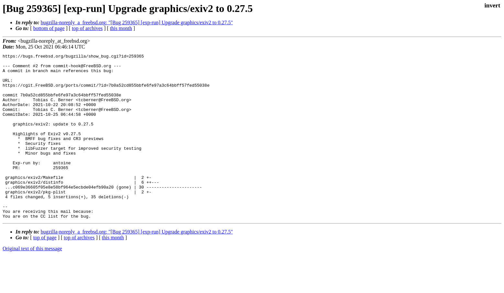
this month (121, 28)
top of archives (87, 28)
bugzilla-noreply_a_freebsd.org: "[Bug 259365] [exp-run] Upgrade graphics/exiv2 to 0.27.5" (137, 22)
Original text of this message (32, 281)
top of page (45, 270)
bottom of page (49, 28)
